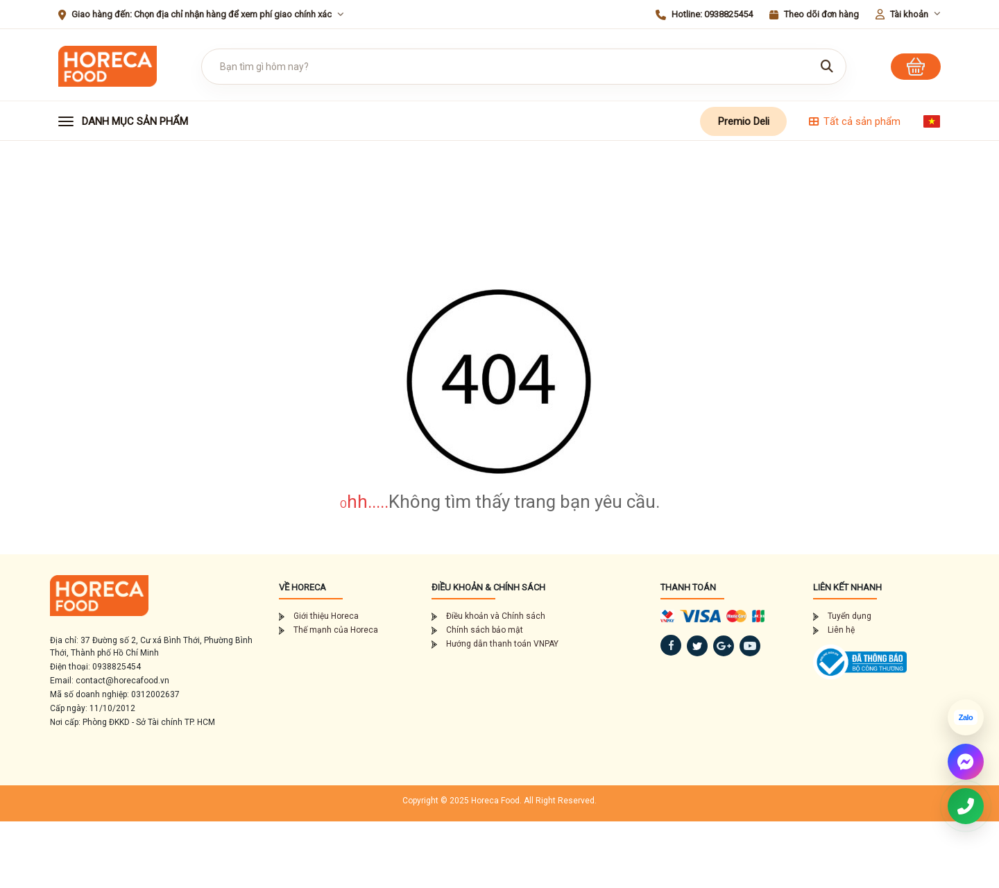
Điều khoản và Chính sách (488, 616)
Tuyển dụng (842, 616)
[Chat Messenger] (966, 762)
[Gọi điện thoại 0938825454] (966, 806)
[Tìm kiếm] (827, 66)
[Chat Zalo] (966, 717)
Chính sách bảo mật (477, 630)
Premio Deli (743, 121)
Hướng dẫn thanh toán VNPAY (495, 644)
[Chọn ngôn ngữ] (932, 121)
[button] (136, 122)
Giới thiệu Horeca (319, 616)
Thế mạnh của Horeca (328, 630)
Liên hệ (834, 630)
